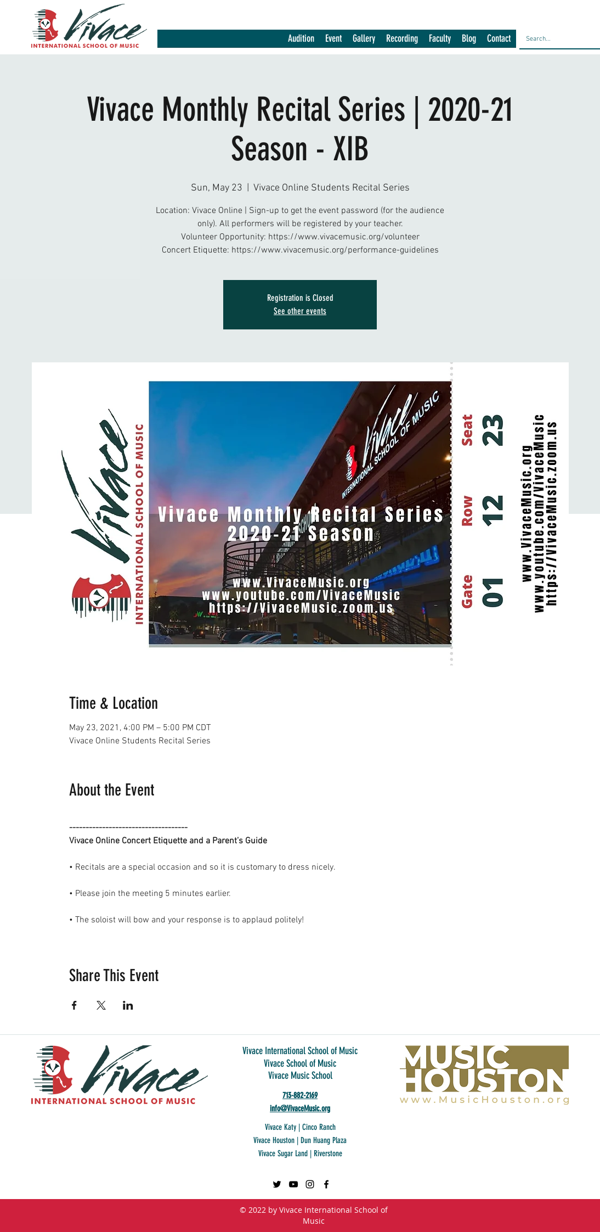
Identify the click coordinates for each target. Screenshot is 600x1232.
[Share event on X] (101, 1005)
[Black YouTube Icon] (293, 1184)
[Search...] (556, 39)
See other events (300, 311)
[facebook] (326, 1184)
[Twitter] (276, 1184)
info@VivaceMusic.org (300, 1108)
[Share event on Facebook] (74, 1005)
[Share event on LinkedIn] (128, 1005)
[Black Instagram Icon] (309, 1184)
